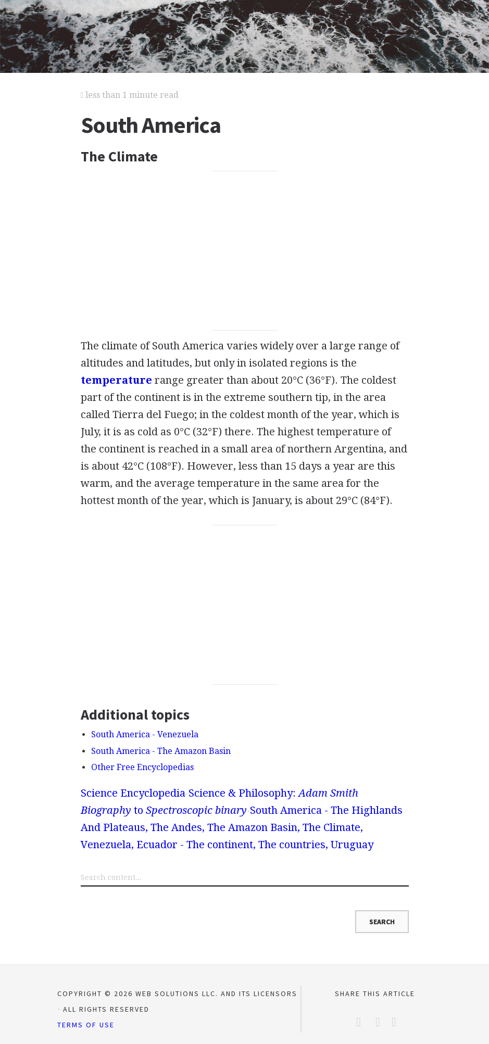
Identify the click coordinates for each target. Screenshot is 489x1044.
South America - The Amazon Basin (161, 751)
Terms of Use (86, 1024)
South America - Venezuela (144, 734)
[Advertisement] (245, 251)
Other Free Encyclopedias (142, 767)
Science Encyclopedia (133, 793)
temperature (116, 380)
